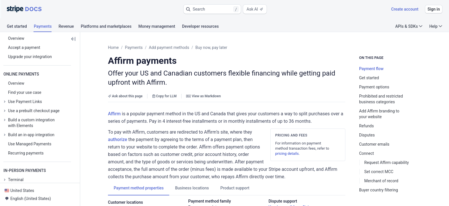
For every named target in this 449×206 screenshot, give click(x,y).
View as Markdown (203, 87)
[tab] (20, 27)
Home (113, 47)
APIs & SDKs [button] (408, 26)
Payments (134, 47)
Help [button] (435, 26)
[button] (212, 9)
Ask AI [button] (255, 9)
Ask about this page (125, 87)
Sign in (434, 9)
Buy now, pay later (211, 47)
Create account (404, 9)
